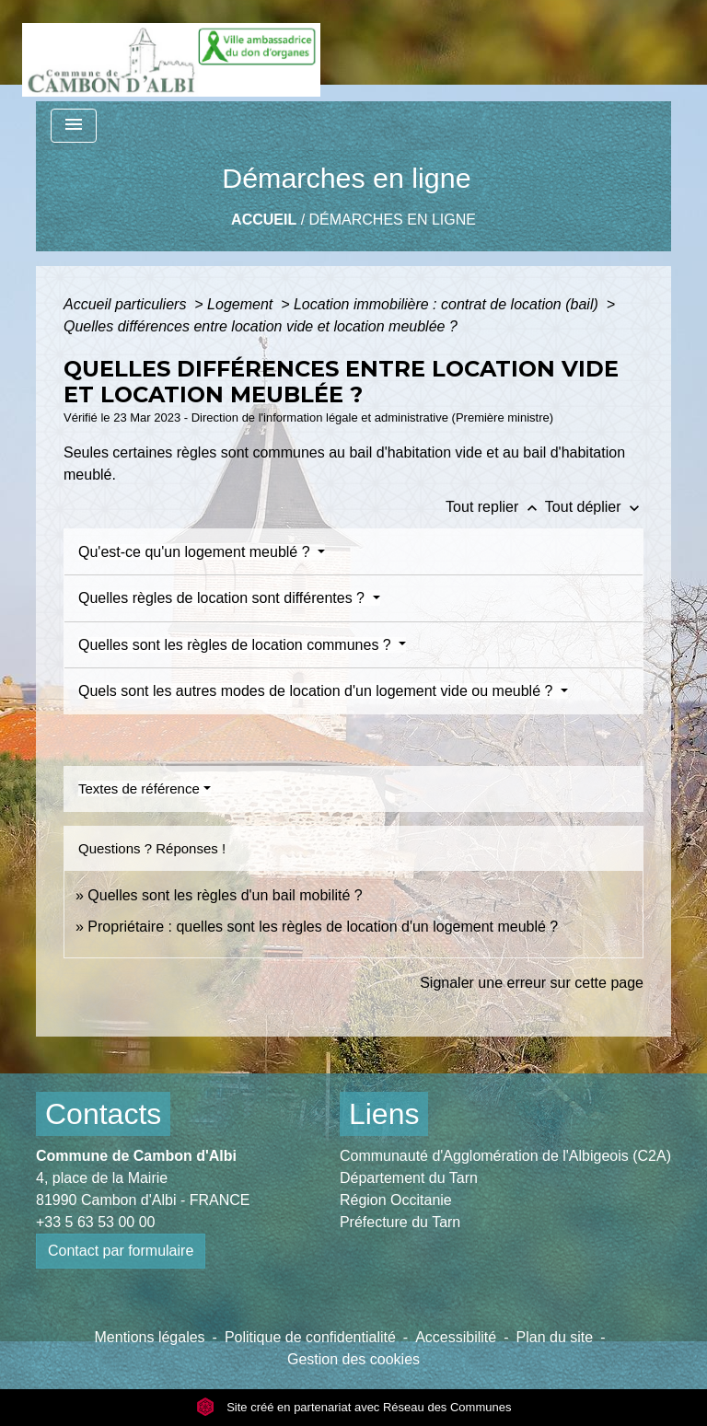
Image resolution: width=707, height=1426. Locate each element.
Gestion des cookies (353, 1359)
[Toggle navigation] (74, 126)
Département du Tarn (409, 1178)
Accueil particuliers (127, 304)
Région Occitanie (396, 1200)
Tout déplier (594, 507)
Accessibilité (455, 1337)
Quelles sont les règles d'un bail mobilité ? (224, 895)
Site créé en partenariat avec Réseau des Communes (354, 1407)
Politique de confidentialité (310, 1337)
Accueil (263, 219)
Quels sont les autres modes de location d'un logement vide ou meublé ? (317, 691)
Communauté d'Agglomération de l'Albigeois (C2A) (505, 1156)
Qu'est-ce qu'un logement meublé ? (196, 552)
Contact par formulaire (120, 1250)
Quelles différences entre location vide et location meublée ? (261, 326)
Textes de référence (139, 788)
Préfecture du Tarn (400, 1222)
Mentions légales (150, 1337)
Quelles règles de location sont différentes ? (223, 598)
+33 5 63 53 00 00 (95, 1222)
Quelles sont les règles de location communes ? (236, 645)
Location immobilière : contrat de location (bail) (448, 304)
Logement (242, 304)
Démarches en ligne (392, 219)
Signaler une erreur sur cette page (531, 983)
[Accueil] (171, 50)
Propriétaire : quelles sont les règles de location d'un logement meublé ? (322, 926)
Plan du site (555, 1337)
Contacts (103, 1113)
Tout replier (495, 507)
